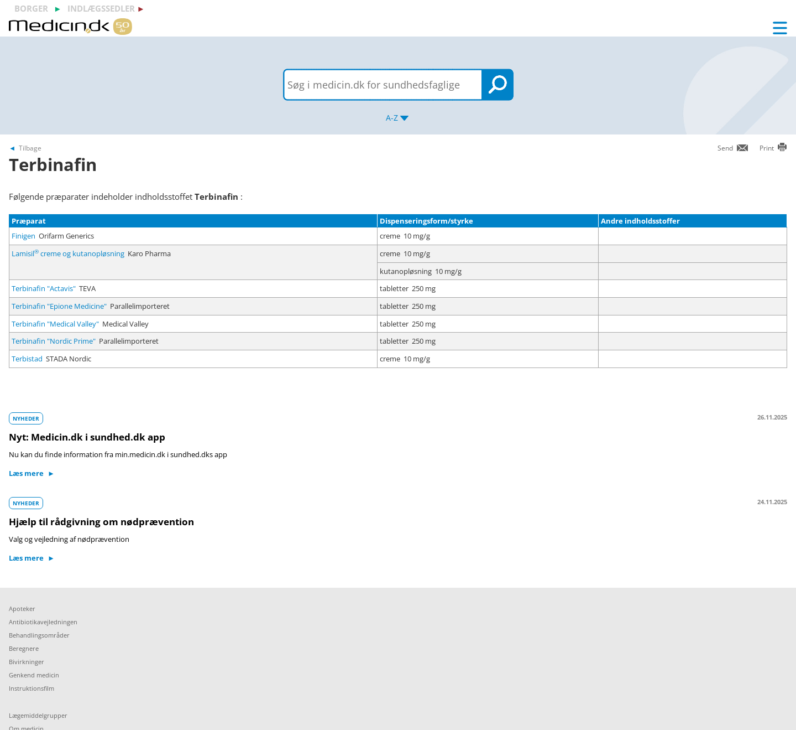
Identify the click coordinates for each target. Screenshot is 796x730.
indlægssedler (101, 8)
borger (31, 8)
